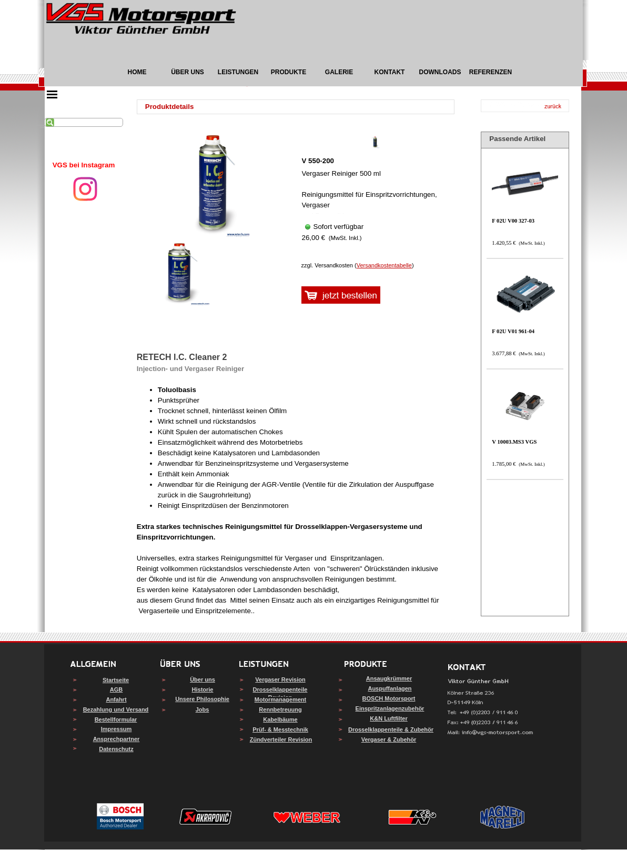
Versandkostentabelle (384, 265)
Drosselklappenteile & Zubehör (390, 729)
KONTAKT (390, 72)
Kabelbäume (280, 719)
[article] (375, 192)
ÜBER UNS (187, 72)
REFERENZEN (490, 72)
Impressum (116, 729)
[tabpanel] (83, 165)
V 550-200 (318, 161)
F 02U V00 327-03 (513, 221)
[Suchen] (83, 122)
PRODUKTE (288, 72)
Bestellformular (116, 719)
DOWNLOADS (440, 72)
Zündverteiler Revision (281, 739)
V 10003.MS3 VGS (514, 442)
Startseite (116, 680)
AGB (116, 689)
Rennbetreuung (280, 709)
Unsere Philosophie (202, 699)
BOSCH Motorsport (389, 698)
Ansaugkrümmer (389, 678)
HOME (137, 72)
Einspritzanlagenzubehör (390, 708)
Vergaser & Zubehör (389, 739)
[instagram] (85, 189)
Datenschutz (116, 749)
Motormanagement (280, 699)
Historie (203, 689)
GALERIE (339, 72)
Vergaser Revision (280, 679)
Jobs (202, 709)
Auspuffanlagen (389, 688)
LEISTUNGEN (238, 72)
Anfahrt (116, 699)
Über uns (202, 679)
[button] (490, 733)
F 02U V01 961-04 (513, 331)
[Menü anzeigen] (52, 94)
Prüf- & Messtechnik (280, 729)
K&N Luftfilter (389, 718)
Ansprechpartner (116, 739)
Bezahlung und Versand (116, 709)
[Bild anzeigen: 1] (179, 273)
